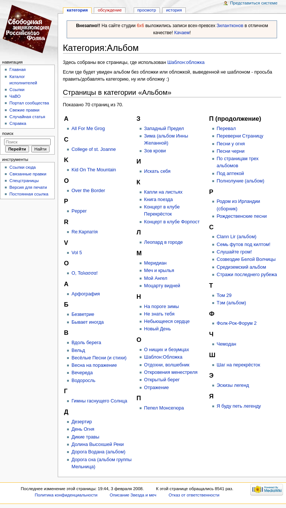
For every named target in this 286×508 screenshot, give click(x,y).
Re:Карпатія (85, 231)
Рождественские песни (242, 216)
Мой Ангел (155, 278)
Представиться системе (253, 3)
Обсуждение (110, 10)
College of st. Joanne (94, 149)
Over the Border (88, 190)
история (174, 10)
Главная (17, 69)
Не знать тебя (159, 314)
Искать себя (157, 171)
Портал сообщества (29, 103)
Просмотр (146, 10)
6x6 (140, 25)
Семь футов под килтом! (243, 244)
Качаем (182, 32)
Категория (77, 10)
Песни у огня (231, 143)
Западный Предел (164, 128)
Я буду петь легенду (239, 406)
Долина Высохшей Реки (98, 444)
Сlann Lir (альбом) (237, 236)
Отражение (156, 387)
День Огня (83, 429)
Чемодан (226, 344)
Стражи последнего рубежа (247, 274)
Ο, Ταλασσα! (85, 273)
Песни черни (231, 151)
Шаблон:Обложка (163, 357)
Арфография (86, 294)
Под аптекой (230, 173)
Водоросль (83, 380)
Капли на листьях (163, 192)
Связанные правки (27, 174)
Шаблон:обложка (185, 62)
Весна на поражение (94, 365)
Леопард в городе (163, 242)
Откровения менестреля (170, 372)
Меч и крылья (159, 270)
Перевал (226, 128)
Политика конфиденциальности (66, 495)
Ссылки (16, 89)
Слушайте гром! (234, 252)
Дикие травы (85, 437)
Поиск (7, 133)
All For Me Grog (88, 128)
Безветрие (83, 314)
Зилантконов (230, 25)
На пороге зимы (161, 306)
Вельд (78, 350)
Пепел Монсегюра (164, 408)
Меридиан (155, 263)
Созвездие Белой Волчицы (246, 259)
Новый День (157, 328)
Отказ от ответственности (194, 495)
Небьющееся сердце (167, 321)
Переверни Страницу (240, 136)
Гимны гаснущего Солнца (99, 401)
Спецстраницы (24, 180)
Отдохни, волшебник (167, 365)
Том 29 (224, 295)
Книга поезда (158, 199)
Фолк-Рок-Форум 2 (237, 323)
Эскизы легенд (233, 385)
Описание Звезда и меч (133, 495)
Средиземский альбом (241, 267)
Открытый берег (162, 379)
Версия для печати (28, 187)
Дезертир (82, 421)
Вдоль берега (86, 342)
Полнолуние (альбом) (240, 181)
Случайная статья (27, 116)
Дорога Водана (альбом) (98, 451)
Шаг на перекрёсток (238, 365)
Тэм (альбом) (231, 302)
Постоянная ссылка (28, 194)
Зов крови (155, 150)
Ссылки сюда (22, 167)
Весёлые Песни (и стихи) (99, 357)
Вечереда (82, 372)
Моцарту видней (162, 285)
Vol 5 (77, 252)
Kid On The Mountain (94, 169)
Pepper (79, 211)
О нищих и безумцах (166, 349)
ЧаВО (14, 96)
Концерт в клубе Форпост (172, 221)
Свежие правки (24, 110)
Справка (17, 123)
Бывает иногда (88, 322)
